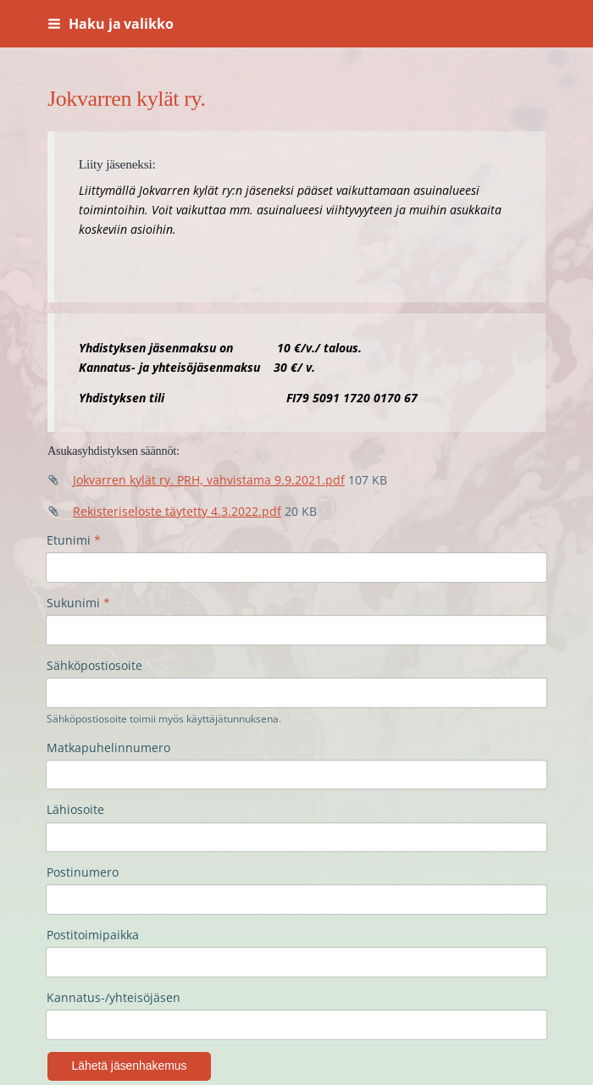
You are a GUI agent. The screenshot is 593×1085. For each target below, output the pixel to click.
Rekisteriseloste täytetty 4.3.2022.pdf (177, 511)
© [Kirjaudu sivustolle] (54, 1000)
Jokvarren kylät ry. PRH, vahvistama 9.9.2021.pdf (209, 480)
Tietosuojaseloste (97, 1033)
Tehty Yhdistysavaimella (249, 1032)
